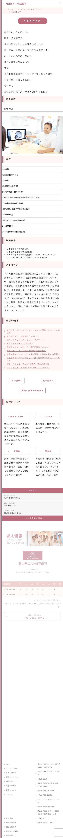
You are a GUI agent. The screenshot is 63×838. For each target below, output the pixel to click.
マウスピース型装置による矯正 (48, 773)
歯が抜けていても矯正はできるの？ (22, 336)
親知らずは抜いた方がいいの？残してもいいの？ (28, 368)
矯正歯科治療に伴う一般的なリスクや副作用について (48, 812)
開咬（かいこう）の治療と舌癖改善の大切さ (26, 351)
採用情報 (9, 818)
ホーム (8, 764)
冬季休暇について (11, 504)
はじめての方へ (12, 768)
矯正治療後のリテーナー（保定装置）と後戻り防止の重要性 (33, 354)
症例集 (17, 451)
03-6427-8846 (34, 616)
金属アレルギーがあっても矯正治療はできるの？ (28, 347)
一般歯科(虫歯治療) (45, 795)
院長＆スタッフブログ (46, 823)
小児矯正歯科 (42, 779)
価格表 (48, 451)
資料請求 (9, 835)
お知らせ (40, 818)
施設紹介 (9, 781)
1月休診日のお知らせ (12, 497)
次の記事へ (48, 381)
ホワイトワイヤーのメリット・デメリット (25, 340)
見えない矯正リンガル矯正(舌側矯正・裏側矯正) (48, 765)
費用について (11, 790)
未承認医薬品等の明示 (46, 807)
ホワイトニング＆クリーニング (48, 800)
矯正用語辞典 (11, 823)
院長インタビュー (13, 777)
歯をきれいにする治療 (46, 791)
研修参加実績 (11, 786)
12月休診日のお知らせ (13, 512)
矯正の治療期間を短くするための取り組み (48, 784)
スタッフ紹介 (11, 773)
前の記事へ (17, 381)
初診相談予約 (11, 827)
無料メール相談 (12, 831)
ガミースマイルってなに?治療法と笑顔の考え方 (28, 364)
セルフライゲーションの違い (19, 344)
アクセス (48, 416)
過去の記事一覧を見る (32, 391)
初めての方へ (16, 416)
